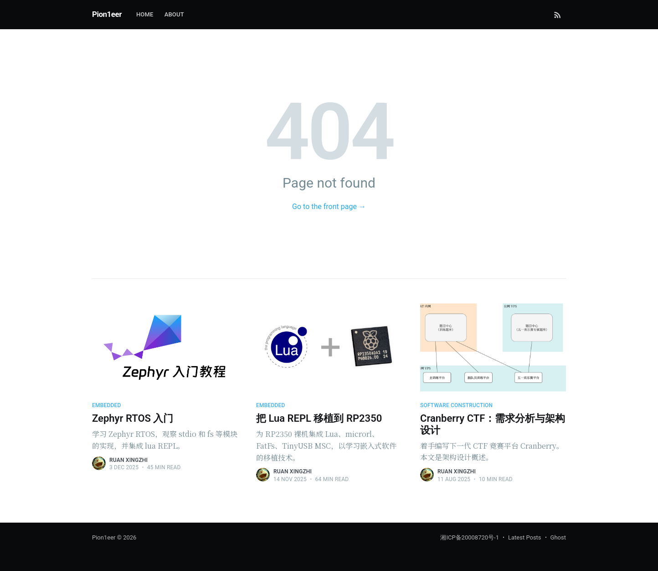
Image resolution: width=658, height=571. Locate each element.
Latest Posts (524, 537)
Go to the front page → (329, 206)
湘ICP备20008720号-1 (469, 537)
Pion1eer (107, 14)
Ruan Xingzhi (128, 460)
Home (145, 14)
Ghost (558, 537)
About (174, 14)
